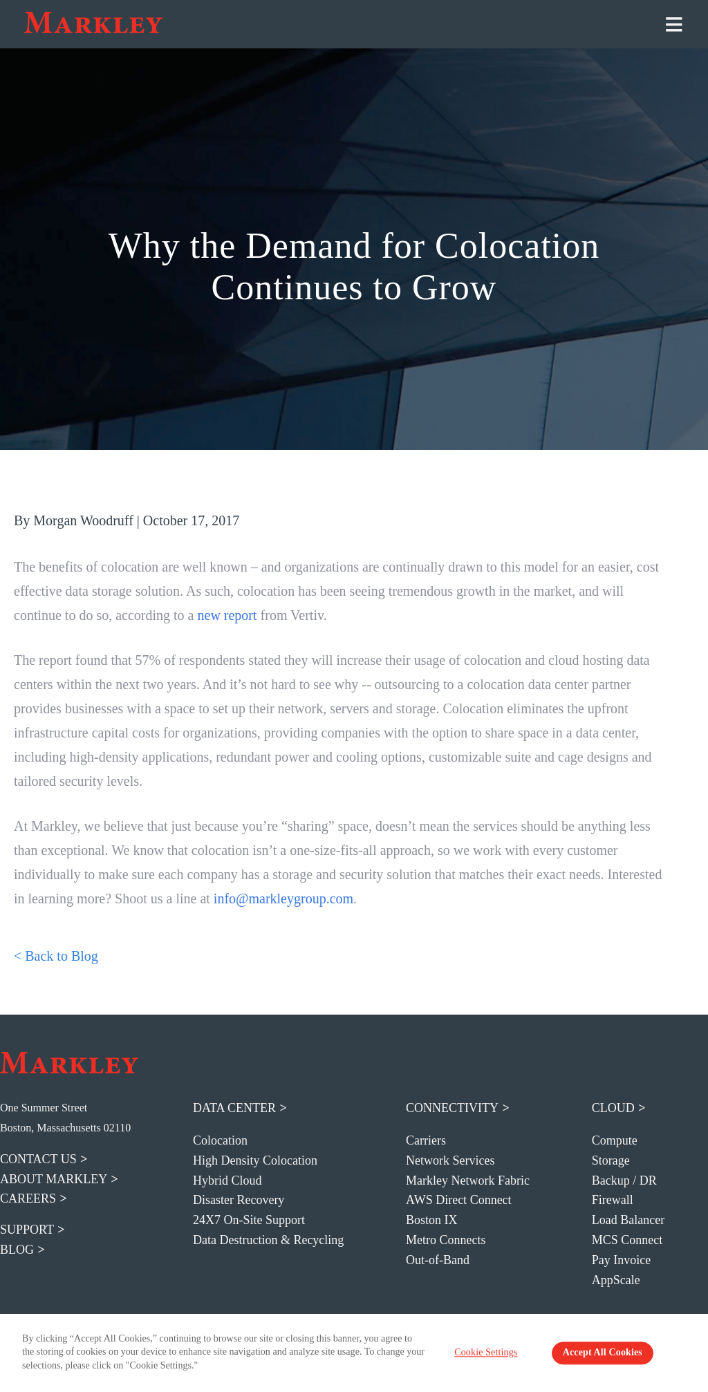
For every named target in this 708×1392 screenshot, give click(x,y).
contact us (38, 1159)
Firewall (612, 1200)
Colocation (220, 1140)
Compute (614, 1140)
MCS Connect (627, 1240)
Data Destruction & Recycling (268, 1240)
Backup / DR (624, 1180)
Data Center (234, 1108)
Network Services (450, 1160)
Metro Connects (445, 1240)
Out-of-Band (437, 1260)
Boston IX (432, 1220)
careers (28, 1198)
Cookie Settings (493, 1353)
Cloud (613, 1108)
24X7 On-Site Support (249, 1220)
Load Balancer (628, 1220)
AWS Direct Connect (459, 1200)
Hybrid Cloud (227, 1180)
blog (17, 1250)
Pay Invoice (621, 1260)
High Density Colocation (255, 1160)
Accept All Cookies (597, 1353)
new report (229, 615)
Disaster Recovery (238, 1200)
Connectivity (452, 1108)
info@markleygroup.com (283, 898)
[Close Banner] (691, 1352)
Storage (611, 1160)
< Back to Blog (56, 955)
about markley (53, 1179)
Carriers (426, 1140)
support (27, 1229)
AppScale (616, 1280)
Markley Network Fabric (468, 1180)
